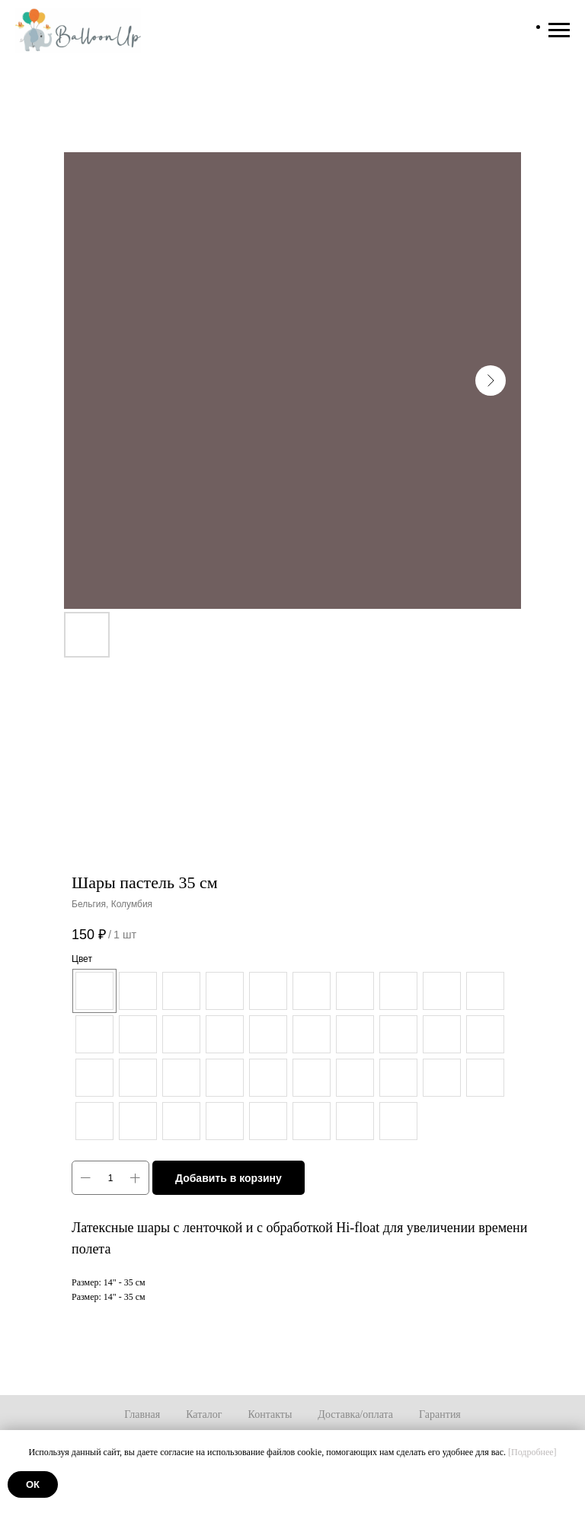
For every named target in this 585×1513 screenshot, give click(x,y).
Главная (142, 1414)
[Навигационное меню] (559, 30)
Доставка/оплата (355, 1414)
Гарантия (440, 1414)
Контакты (270, 1414)
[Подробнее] (532, 1452)
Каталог (204, 1414)
